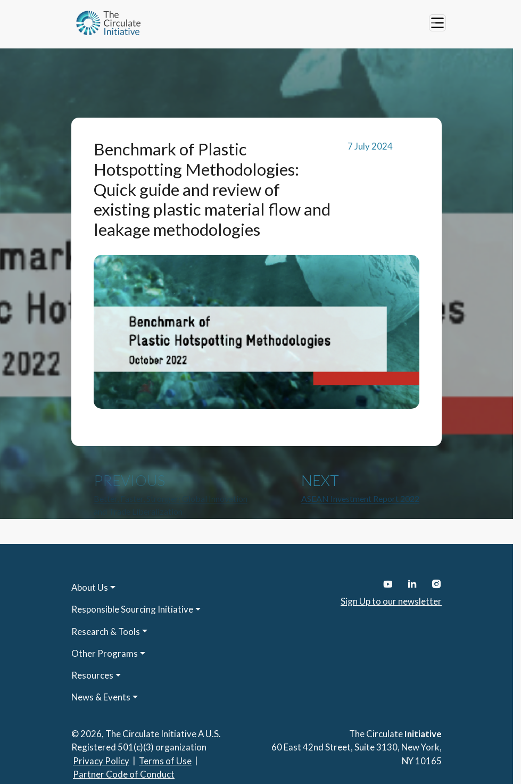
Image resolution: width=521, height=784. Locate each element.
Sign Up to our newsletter (391, 601)
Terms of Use (165, 760)
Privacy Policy (101, 760)
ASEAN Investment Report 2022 (360, 498)
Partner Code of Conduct (124, 774)
